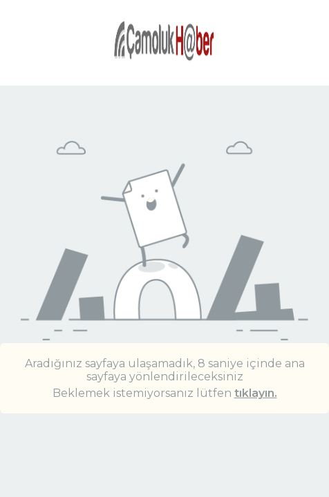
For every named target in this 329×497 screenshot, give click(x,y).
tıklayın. (255, 393)
